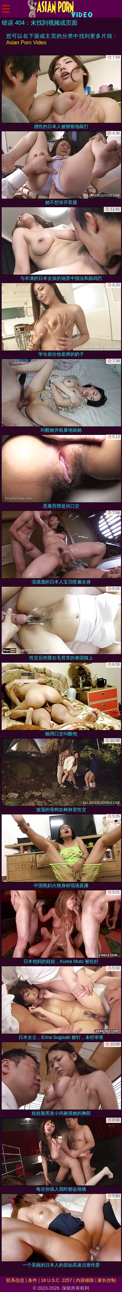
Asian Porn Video (26, 42)
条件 (32, 1280)
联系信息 (15, 1280)
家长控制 (107, 1280)
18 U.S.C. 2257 (56, 1280)
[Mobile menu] (6, 9)
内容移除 (85, 1280)
